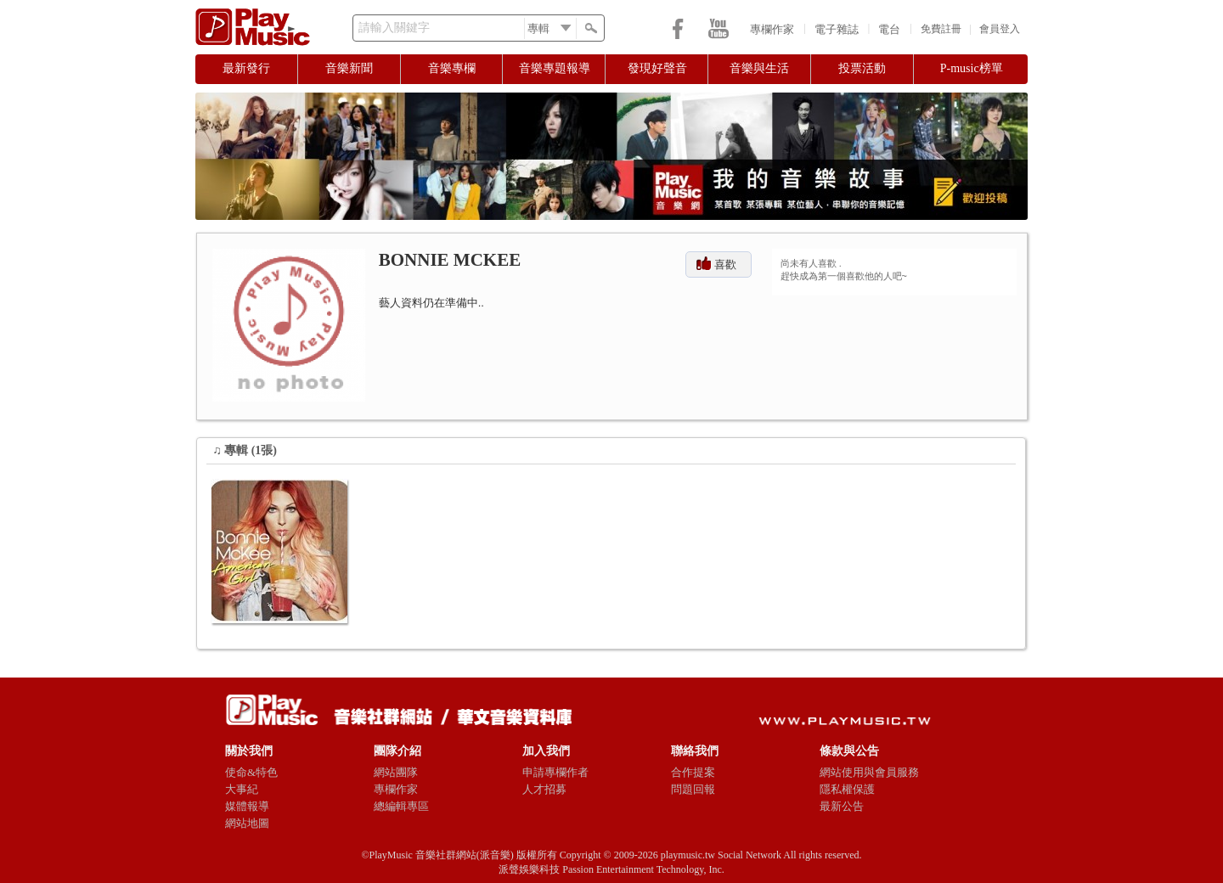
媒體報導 (247, 806)
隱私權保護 (847, 789)
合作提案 (693, 772)
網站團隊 (396, 772)
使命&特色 (251, 772)
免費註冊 (941, 29)
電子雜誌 (836, 29)
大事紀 (241, 789)
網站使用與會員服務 (869, 772)
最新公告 (842, 806)
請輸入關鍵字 (394, 27)
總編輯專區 (401, 806)
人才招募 (544, 789)
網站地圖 (247, 823)
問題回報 (693, 789)
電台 (889, 29)
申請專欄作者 (555, 772)
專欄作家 (772, 29)
